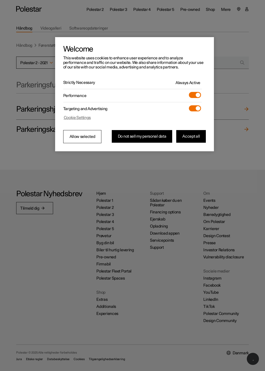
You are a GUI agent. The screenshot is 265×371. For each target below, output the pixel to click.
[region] (134, 94)
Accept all (191, 136)
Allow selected (82, 137)
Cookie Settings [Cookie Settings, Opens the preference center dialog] (77, 118)
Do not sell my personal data (142, 136)
